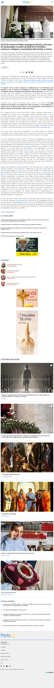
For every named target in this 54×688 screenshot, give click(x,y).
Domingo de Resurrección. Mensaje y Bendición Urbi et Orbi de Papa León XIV (21, 232)
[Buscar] (52, 2)
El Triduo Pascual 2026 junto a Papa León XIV (12, 236)
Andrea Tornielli (11, 278)
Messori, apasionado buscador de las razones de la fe (21, 277)
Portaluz (5, 67)
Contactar (3, 650)
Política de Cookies (5, 653)
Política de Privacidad (5, 656)
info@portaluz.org (5, 644)
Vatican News (10, 212)
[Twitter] (4, 666)
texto (29, 146)
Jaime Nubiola (10, 272)
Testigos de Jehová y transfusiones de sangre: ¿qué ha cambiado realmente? (21, 224)
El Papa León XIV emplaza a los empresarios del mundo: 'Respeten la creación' (23, 625)
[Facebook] (1, 666)
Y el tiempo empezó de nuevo (14, 264)
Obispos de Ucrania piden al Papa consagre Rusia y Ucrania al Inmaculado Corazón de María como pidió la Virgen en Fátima (27, 82)
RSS (1, 663)
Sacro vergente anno (44, 127)
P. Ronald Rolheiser (12, 266)
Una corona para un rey (12, 283)
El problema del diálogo (12, 271)
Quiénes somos (4, 659)
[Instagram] (10, 666)
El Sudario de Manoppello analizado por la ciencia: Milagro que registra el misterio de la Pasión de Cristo (24, 228)
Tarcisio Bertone (21, 200)
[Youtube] (7, 666)
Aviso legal (3, 647)
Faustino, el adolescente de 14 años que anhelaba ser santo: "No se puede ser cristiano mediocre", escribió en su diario (25, 395)
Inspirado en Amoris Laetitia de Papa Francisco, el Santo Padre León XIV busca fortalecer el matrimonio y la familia (27, 620)
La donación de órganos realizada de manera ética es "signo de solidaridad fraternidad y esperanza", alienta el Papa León (26, 615)
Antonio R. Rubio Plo (12, 284)
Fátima (20, 171)
